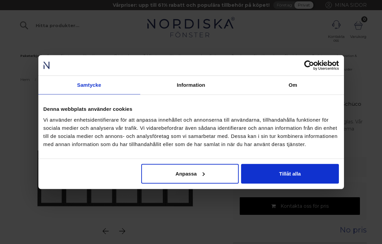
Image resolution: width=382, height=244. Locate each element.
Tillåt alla (290, 173)
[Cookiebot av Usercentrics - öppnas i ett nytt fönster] (309, 65)
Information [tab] (191, 85)
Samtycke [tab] (89, 85)
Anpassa (190, 173)
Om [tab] (293, 85)
